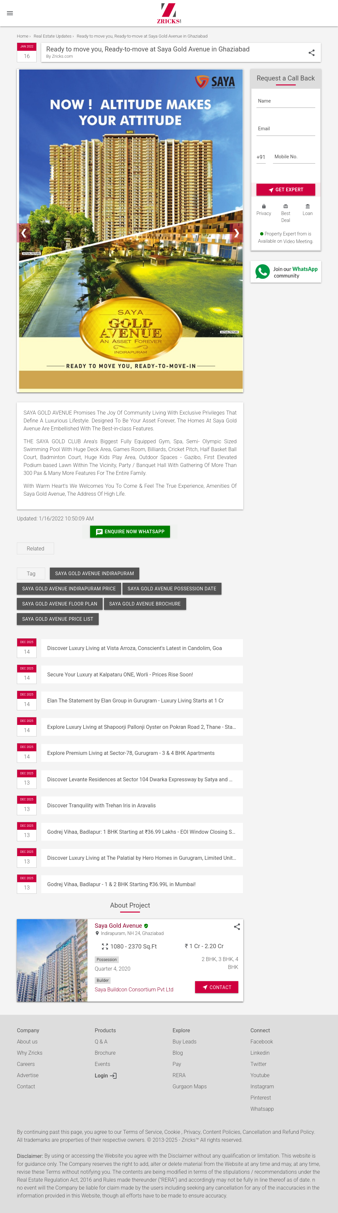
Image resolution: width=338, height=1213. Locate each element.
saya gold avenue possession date (172, 588)
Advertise (28, 1075)
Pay (177, 1064)
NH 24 (133, 933)
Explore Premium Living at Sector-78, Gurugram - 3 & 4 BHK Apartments (131, 753)
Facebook (262, 1042)
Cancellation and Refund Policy (278, 1132)
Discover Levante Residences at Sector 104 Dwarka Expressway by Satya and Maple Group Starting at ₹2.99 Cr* (145, 779)
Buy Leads (184, 1042)
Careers (26, 1064)
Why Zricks (29, 1053)
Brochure (105, 1053)
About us (27, 1042)
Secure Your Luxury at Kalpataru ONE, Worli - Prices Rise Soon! (120, 674)
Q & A (101, 1042)
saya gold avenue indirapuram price (69, 588)
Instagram (262, 1086)
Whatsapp (262, 1109)
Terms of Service (142, 1132)
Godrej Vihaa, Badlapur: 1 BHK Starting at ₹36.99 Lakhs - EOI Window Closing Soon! (144, 832)
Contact (26, 1086)
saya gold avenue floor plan (59, 603)
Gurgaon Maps (190, 1086)
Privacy (192, 1132)
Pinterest (261, 1098)
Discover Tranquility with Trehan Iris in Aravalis (101, 805)
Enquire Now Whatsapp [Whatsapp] (129, 532)
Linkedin (260, 1053)
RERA (179, 1075)
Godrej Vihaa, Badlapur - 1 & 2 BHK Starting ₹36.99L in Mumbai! (121, 884)
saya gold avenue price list (57, 619)
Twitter (259, 1064)
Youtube (260, 1075)
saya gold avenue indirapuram (94, 573)
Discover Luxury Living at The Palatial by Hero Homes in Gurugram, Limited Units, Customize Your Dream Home (145, 858)
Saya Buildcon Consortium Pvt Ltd (134, 989)
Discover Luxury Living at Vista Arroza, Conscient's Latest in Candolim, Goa (134, 648)
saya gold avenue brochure (145, 603)
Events (102, 1064)
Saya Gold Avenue (118, 925)
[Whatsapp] (286, 272)
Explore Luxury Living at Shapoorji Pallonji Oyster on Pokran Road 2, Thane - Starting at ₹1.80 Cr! (145, 727)
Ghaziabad (153, 933)
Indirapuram (113, 933)
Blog (178, 1053)
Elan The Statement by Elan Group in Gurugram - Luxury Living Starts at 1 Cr (135, 701)
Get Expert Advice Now (286, 190)
